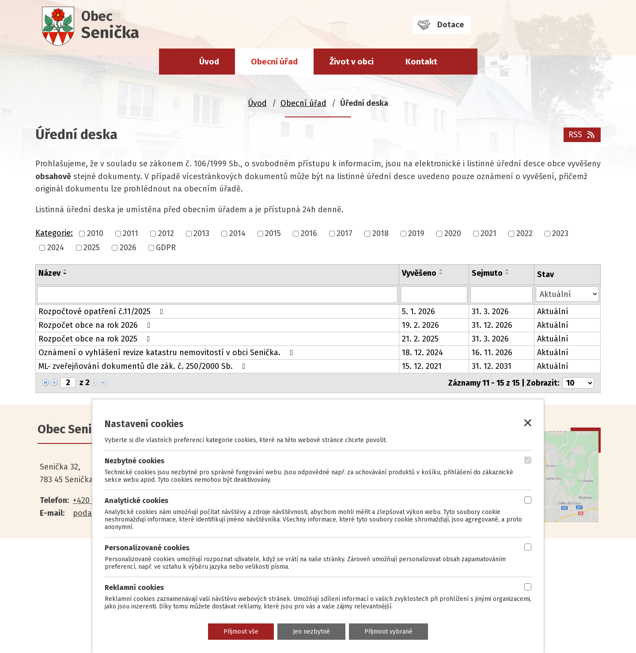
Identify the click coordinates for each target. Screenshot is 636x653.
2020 (452, 233)
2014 (237, 233)
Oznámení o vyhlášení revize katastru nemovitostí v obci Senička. (167, 352)
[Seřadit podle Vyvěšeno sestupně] (441, 273)
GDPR (166, 247)
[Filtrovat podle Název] (217, 294)
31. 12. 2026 (492, 325)
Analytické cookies (136, 500)
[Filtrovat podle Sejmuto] (501, 294)
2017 (344, 233)
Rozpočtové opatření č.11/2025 (102, 311)
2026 (128, 247)
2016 (309, 233)
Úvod (209, 61)
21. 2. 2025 (420, 339)
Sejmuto (487, 273)
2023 (560, 233)
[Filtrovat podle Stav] (567, 294)
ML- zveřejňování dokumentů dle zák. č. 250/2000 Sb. (143, 366)
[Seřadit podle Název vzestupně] (65, 270)
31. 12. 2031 (491, 366)
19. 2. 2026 (420, 325)
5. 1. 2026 (418, 311)
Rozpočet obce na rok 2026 (96, 325)
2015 (273, 233)
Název (49, 273)
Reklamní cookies (134, 587)
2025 (91, 247)
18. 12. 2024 (422, 352)
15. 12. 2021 (422, 366)
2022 (524, 233)
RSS (582, 134)
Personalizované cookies (147, 548)
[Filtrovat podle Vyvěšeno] (434, 294)
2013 (201, 233)
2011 (130, 233)
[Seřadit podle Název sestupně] (65, 273)
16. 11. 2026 (492, 352)
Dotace (450, 25)
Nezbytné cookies (134, 461)
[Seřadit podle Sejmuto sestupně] (507, 273)
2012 (166, 233)
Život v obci (351, 61)
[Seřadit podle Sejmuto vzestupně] (507, 270)
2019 (416, 233)
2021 (488, 233)
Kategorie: (54, 233)
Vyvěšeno (419, 273)
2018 (380, 233)
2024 (55, 247)
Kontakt (421, 61)
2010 (95, 233)
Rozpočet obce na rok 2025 (96, 339)
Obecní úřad (274, 61)
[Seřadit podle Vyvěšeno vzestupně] (441, 270)
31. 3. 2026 (490, 311)
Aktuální (552, 311)
